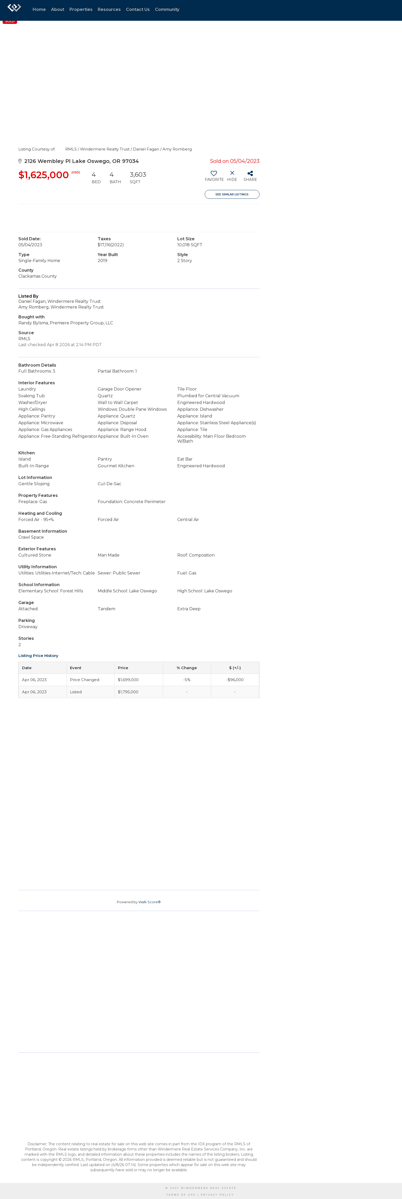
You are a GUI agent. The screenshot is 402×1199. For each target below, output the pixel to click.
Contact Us (138, 9)
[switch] (214, 178)
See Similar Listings (232, 194)
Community (167, 9)
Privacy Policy (217, 1194)
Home (39, 9)
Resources (109, 9)
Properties (81, 9)
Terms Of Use (181, 1194)
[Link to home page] (14, 10)
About (57, 9)
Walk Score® (149, 902)
